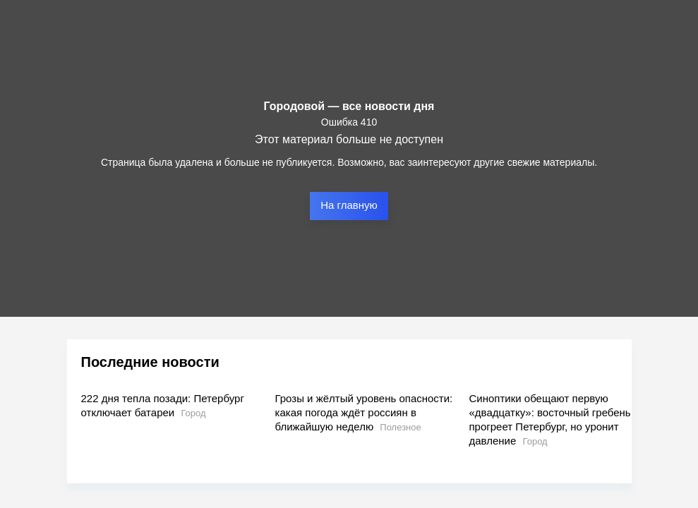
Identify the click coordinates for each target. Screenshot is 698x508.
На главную (349, 205)
